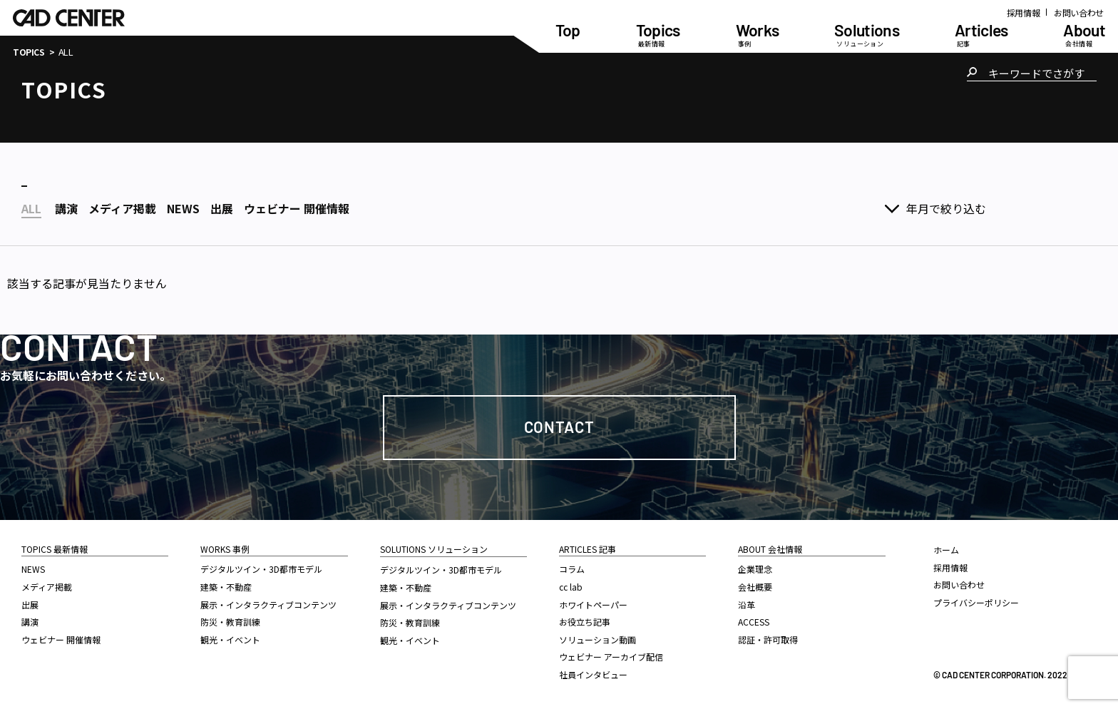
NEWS (33, 569)
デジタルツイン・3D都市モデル (261, 569)
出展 (30, 604)
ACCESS (753, 622)
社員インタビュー (593, 674)
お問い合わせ (1079, 12)
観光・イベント (230, 639)
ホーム (946, 550)
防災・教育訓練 (230, 622)
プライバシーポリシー (976, 602)
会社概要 (755, 587)
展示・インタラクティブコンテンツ (268, 604)
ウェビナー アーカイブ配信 (611, 657)
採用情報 (1023, 12)
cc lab (571, 587)
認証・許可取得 (768, 639)
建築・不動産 (226, 587)
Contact (559, 426)
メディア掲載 (46, 587)
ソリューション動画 (597, 639)
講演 (30, 622)
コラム (572, 569)
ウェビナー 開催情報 (61, 639)
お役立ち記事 (584, 622)
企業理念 (755, 569)
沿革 (746, 604)
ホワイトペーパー (593, 604)
